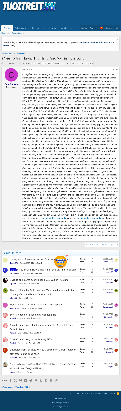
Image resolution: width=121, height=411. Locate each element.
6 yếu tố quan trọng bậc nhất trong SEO (31, 339)
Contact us (70, 393)
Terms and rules (82, 393)
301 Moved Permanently (54, 218)
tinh (78, 63)
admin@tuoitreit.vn (62, 403)
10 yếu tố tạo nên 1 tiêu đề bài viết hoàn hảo (33, 314)
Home (112, 393)
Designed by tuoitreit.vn (61, 407)
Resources (37, 28)
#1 (117, 69)
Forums (7, 28)
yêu (91, 63)
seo (68, 63)
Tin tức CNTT (37, 308)
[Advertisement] (52, 18)
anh (38, 63)
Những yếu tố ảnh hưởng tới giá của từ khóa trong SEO (39, 259)
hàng (50, 63)
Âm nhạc (30, 372)
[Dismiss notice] (117, 40)
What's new (20, 28)
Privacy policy (96, 393)
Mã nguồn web (36, 263)
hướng (57, 63)
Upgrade (53, 28)
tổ (82, 63)
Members (65, 28)
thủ (73, 63)
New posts (5, 33)
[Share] (113, 69)
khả (63, 63)
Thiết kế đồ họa (34, 358)
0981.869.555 (62, 399)
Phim (31, 298)
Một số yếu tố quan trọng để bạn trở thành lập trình (36, 304)
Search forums (18, 33)
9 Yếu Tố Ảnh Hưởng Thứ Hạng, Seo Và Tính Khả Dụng (46, 269)
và (86, 63)
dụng (44, 63)
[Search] (117, 28)
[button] (28, 28)
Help (106, 393)
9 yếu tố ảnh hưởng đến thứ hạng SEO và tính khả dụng (39, 280)
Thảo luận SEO (36, 273)
